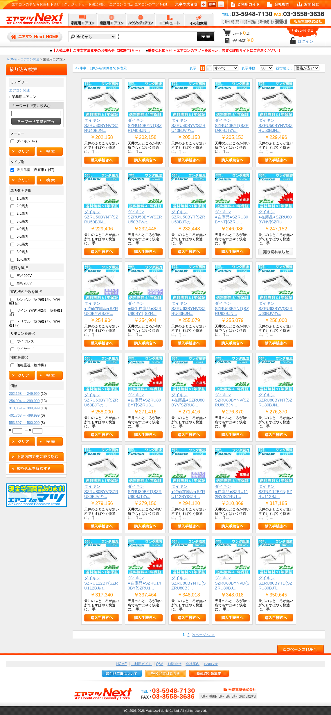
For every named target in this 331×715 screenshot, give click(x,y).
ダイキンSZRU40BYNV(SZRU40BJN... (101, 125)
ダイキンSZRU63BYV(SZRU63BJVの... (275, 308)
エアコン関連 (29, 59)
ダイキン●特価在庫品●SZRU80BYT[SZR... (144, 308)
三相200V (24, 276)
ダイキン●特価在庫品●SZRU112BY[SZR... (188, 491)
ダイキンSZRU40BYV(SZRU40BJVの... (188, 125)
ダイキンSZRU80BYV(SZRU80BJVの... (101, 491)
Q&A (159, 664)
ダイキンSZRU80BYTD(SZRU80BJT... (275, 583)
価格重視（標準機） (32, 365)
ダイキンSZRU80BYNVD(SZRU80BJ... (232, 583)
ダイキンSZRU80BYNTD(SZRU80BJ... (188, 583)
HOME (12, 59)
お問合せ (174, 664)
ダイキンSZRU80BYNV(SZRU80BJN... (232, 400)
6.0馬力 (22, 244)
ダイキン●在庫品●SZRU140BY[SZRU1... (144, 583)
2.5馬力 (22, 214)
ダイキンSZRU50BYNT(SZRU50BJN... (101, 216)
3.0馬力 (22, 221)
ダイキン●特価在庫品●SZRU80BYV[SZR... (101, 308)
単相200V (24, 283)
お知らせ (211, 664)
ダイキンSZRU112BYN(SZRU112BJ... (275, 491)
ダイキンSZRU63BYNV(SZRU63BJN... (188, 308)
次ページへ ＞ (203, 635)
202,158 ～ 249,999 (24, 394)
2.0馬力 (22, 206)
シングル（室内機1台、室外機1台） (34, 301)
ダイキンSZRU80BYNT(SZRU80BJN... (275, 400)
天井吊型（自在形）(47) (35, 170)
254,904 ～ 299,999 (24, 401)
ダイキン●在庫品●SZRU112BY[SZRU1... (231, 491)
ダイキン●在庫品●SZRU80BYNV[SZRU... (275, 216)
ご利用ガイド (141, 664)
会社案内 (192, 664)
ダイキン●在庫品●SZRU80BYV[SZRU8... (188, 400)
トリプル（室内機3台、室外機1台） (34, 323)
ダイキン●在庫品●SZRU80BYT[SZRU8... (144, 400)
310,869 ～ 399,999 (24, 408)
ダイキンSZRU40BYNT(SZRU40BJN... (145, 125)
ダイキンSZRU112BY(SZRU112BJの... (101, 583)
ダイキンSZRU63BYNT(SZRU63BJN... (232, 308)
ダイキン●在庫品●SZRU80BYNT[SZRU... (231, 216)
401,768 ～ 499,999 (24, 415)
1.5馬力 (22, 198)
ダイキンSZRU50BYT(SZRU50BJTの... (188, 216)
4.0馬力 (22, 229)
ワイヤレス (25, 341)
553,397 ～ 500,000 (24, 423)
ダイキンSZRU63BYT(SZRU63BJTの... (101, 400)
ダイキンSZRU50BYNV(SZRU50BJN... (275, 125)
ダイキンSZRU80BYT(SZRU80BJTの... (145, 491)
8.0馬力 (22, 252)
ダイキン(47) (27, 141)
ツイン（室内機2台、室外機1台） (35, 312)
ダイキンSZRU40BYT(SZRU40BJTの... (232, 125)
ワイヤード (25, 349)
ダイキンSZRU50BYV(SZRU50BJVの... (145, 216)
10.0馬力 (23, 259)
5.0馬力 (22, 236)
